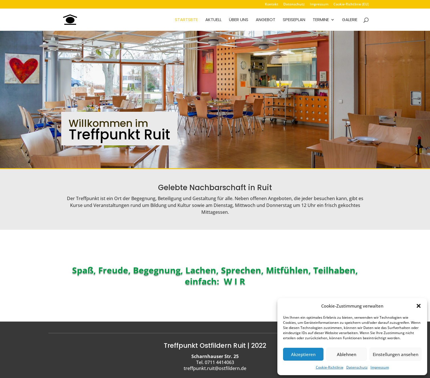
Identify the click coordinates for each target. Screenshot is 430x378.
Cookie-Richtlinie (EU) (351, 5)
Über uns (238, 20)
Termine (321, 20)
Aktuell (213, 20)
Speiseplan (294, 20)
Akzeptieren (303, 354)
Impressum (379, 367)
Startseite (186, 20)
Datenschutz (357, 367)
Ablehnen (346, 354)
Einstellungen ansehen (395, 354)
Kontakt (271, 5)
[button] (418, 306)
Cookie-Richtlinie (329, 367)
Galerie (349, 20)
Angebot (265, 20)
